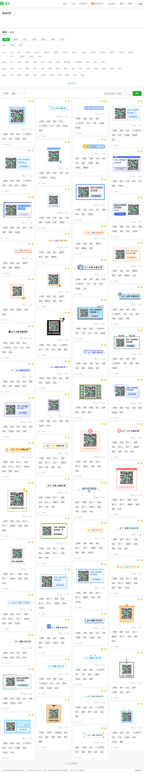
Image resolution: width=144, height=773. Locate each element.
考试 (4, 386)
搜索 (137, 93)
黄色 (4, 530)
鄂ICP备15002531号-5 (34, 770)
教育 (30, 381)
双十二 (11, 467)
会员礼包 (83, 4)
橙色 (10, 268)
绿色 (59, 467)
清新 (12, 228)
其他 (12, 310)
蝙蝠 (40, 742)
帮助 (122, 4)
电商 (26, 462)
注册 (140, 4)
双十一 (19, 462)
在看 (12, 263)
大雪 (10, 139)
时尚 (83, 214)
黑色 (10, 352)
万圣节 (49, 732)
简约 (12, 134)
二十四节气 (27, 134)
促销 (4, 471)
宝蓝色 (11, 431)
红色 (77, 471)
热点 (18, 134)
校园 (91, 408)
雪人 (85, 288)
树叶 (77, 716)
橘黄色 (17, 268)
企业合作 (111, 4)
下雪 (12, 752)
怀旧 (85, 408)
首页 (65, 4)
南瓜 (61, 301)
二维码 (4, 134)
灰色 (4, 583)
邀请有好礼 (97, 4)
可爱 (59, 349)
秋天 (77, 712)
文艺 (16, 185)
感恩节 (25, 263)
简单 (10, 232)
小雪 (21, 348)
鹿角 (91, 679)
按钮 (40, 130)
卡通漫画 (58, 732)
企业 (18, 228)
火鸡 (134, 275)
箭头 (40, 647)
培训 (18, 381)
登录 (130, 4)
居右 (24, 386)
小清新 (4, 657)
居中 (18, 431)
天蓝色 (17, 139)
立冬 (10, 748)
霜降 (83, 712)
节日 (40, 737)
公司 (30, 228)
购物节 (27, 467)
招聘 (4, 232)
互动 (103, 633)
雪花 (24, 139)
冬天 (4, 139)
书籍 (24, 431)
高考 (103, 408)
